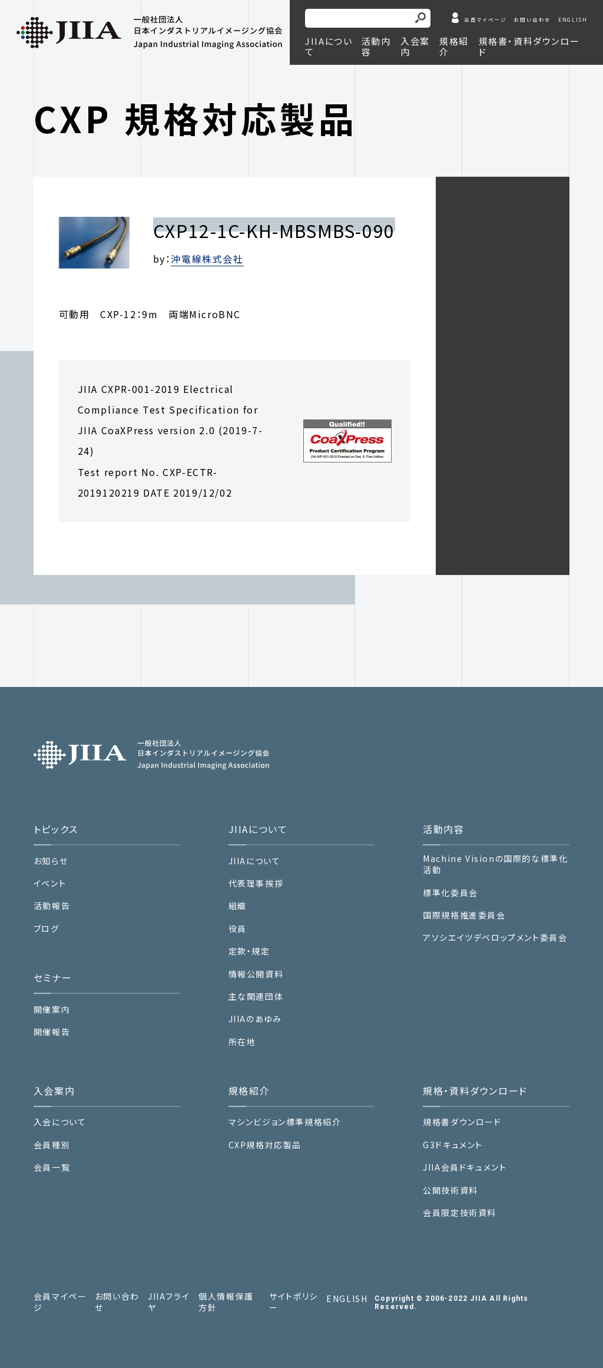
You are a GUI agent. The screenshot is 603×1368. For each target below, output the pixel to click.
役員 (237, 928)
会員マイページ (485, 19)
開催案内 (52, 1009)
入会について (60, 1122)
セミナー (53, 977)
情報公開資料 (256, 974)
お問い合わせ (532, 19)
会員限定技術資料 (459, 1212)
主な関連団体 (256, 996)
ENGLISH (572, 19)
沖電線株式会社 (207, 259)
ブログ (46, 928)
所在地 (242, 1042)
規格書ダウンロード (462, 1122)
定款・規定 (249, 951)
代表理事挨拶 (256, 883)
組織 (237, 905)
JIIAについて (254, 861)
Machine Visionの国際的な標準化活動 (495, 864)
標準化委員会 (450, 892)
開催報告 (52, 1031)
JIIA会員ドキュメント (464, 1167)
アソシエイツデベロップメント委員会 (495, 937)
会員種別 (52, 1145)
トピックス (56, 828)
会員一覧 (52, 1167)
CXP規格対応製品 (265, 1145)
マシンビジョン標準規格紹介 (285, 1122)
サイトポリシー (293, 1302)
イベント (50, 883)
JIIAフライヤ (169, 1302)
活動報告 (52, 905)
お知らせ (51, 861)
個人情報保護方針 (226, 1302)
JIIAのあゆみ (255, 1019)
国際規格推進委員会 (464, 915)
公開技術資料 (450, 1190)
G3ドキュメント (453, 1145)
